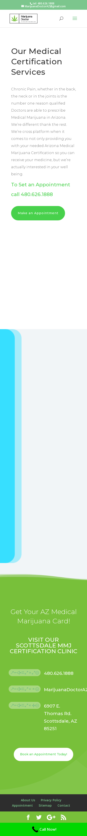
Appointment (22, 805)
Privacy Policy (51, 800)
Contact (63, 805)
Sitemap (45, 805)
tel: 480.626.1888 (43, 3)
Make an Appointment (38, 213)
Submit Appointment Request (55, 530)
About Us (28, 800)
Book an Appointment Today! (43, 754)
